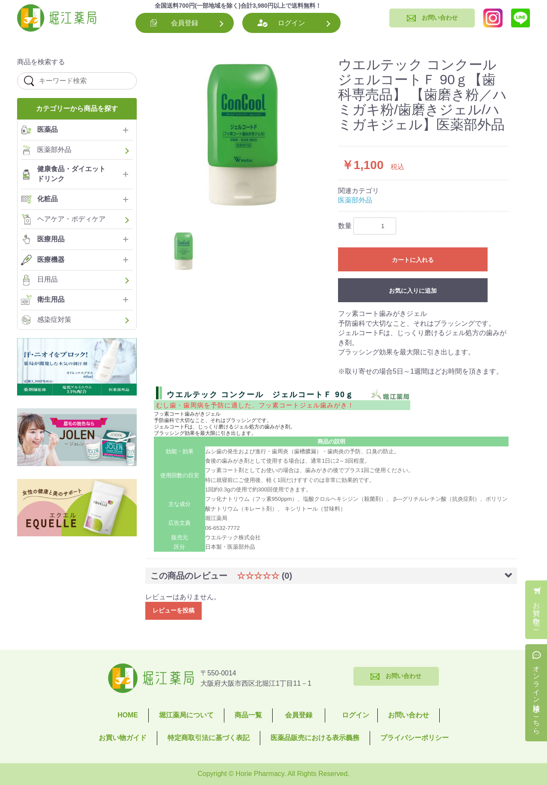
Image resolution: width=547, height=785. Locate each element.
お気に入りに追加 (413, 290)
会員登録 (184, 23)
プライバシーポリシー (414, 737)
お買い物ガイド (123, 737)
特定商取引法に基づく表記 (209, 737)
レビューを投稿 (173, 610)
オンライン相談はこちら (536, 696)
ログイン (291, 23)
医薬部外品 (355, 200)
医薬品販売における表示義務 (315, 737)
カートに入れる (413, 259)
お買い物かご (536, 613)
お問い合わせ (408, 715)
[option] (242, 137)
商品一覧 (248, 715)
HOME (128, 715)
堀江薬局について (186, 715)
